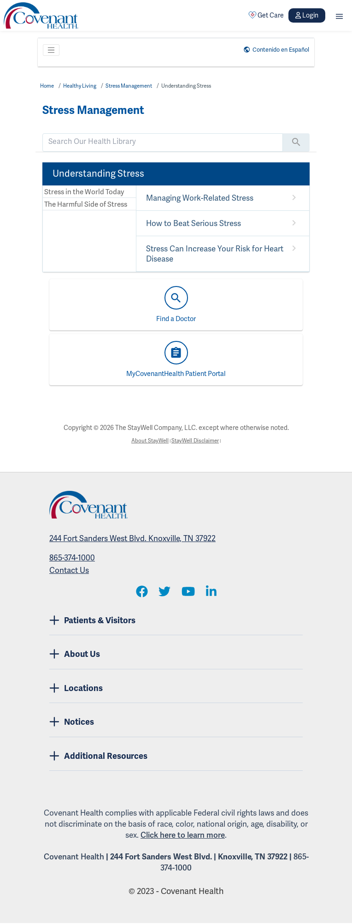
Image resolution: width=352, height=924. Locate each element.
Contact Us (69, 571)
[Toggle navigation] (51, 50)
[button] (339, 15)
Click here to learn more (183, 836)
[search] (162, 141)
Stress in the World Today (80, 192)
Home (48, 85)
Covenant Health (74, 857)
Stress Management (140, 85)
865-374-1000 (72, 559)
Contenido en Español (274, 49)
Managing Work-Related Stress (198, 198)
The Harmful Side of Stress (81, 205)
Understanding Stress (206, 85)
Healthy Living (84, 85)
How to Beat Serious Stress (191, 223)
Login (306, 15)
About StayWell (145, 441)
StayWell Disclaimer (198, 441)
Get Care (266, 15)
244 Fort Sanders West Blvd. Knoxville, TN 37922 (132, 539)
